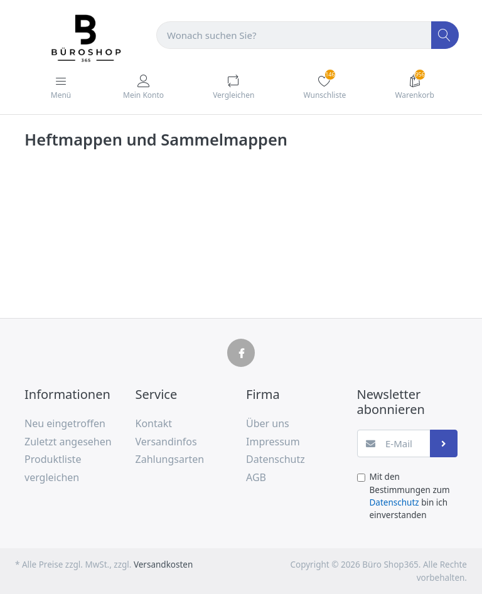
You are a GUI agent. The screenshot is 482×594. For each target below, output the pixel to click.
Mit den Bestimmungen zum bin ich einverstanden (410, 496)
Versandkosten (163, 564)
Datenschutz (394, 502)
